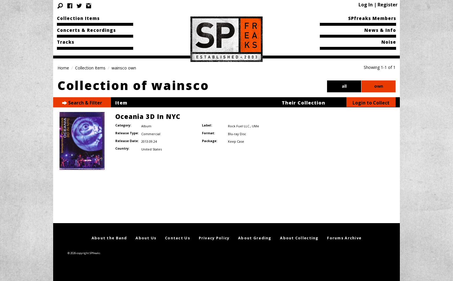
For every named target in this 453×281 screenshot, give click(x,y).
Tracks (65, 42)
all (344, 86)
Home (63, 68)
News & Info (380, 30)
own (378, 86)
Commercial (150, 134)
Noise (388, 42)
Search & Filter (82, 102)
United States (151, 149)
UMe (255, 126)
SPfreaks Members (372, 18)
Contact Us (177, 237)
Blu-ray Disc (237, 134)
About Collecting (299, 237)
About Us (145, 237)
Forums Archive (344, 237)
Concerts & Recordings (86, 30)
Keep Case (236, 141)
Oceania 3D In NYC (147, 116)
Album (146, 126)
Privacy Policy (214, 237)
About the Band (109, 237)
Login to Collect (370, 103)
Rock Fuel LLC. (239, 126)
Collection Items (78, 18)
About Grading (255, 237)
